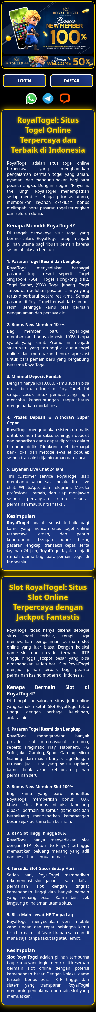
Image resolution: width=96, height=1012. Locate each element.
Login (24, 81)
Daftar (71, 81)
